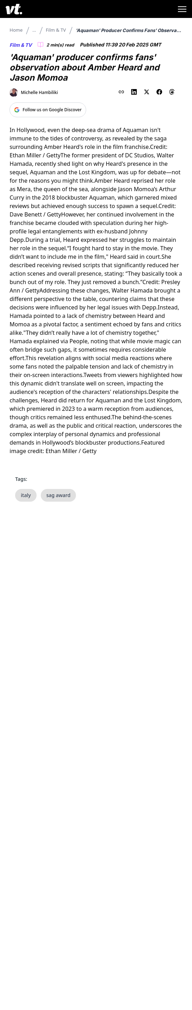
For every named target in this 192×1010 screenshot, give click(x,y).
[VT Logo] (14, 9)
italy (26, 495)
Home (16, 30)
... (34, 30)
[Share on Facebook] (159, 92)
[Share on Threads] (172, 92)
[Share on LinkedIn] (134, 92)
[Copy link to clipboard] (121, 92)
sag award (58, 495)
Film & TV (56, 30)
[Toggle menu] (182, 9)
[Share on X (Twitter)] (147, 92)
